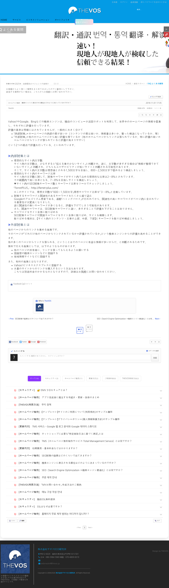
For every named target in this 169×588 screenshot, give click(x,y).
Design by (160, 551)
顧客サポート (81, 21)
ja (166, 29)
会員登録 (134, 2)
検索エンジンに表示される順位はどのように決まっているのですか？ (46, 103)
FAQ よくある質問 (155, 84)
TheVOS (11, 108)
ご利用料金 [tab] (110, 378)
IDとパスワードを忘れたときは (154, 2)
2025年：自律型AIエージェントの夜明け (32, 84)
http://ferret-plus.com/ (44, 188)
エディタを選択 (152, 351)
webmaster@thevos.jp (50, 563)
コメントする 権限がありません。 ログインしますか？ (42, 356)
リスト (12, 521)
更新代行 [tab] (93, 378)
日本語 (114, 2)
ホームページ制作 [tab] (73, 378)
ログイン (124, 2)
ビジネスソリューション (37, 20)
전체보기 (8, 10)
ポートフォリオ (62, 20)
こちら (36, 92)
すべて (34, 378)
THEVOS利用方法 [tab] (130, 378)
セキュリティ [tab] (51, 378)
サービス (16, 20)
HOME (4, 20)
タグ (157, 521)
